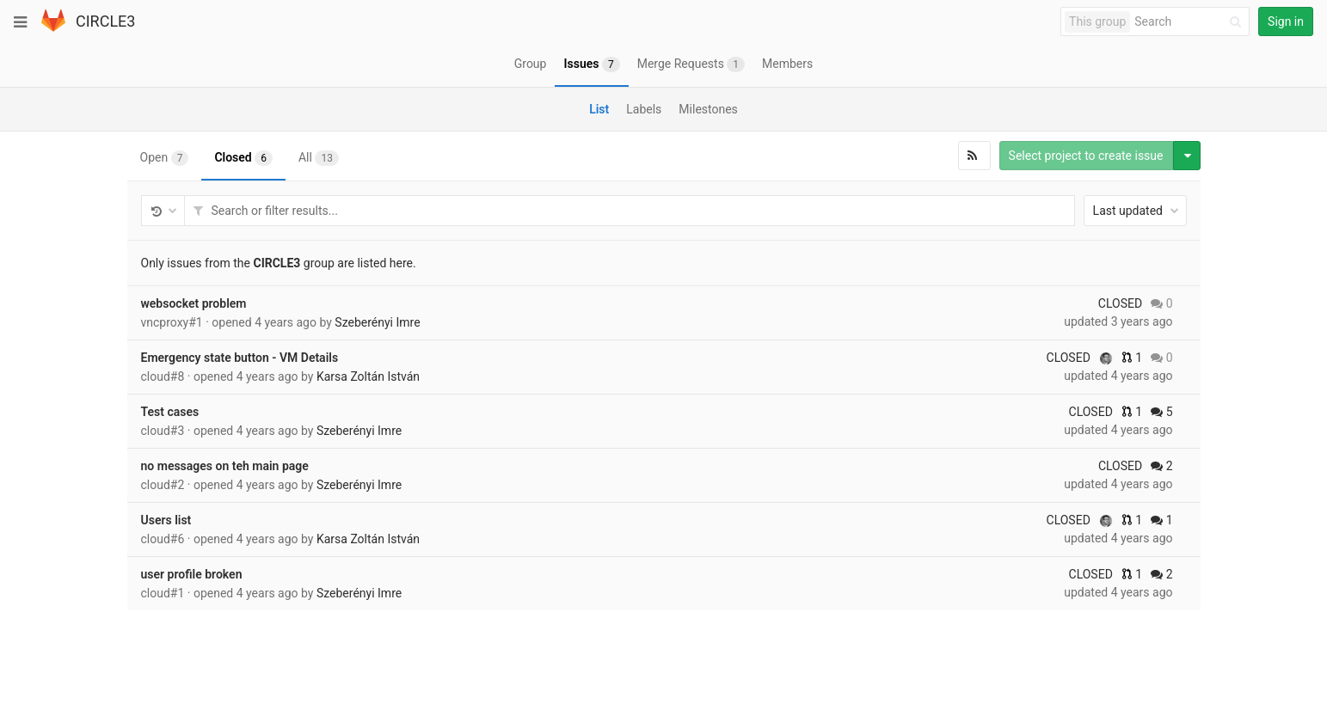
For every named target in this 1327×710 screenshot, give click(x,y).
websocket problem (194, 303)
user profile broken (192, 574)
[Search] (1190, 22)
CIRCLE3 (105, 21)
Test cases (170, 412)
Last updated (1136, 210)
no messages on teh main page (225, 466)
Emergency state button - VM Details (240, 357)
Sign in (1286, 21)
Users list (166, 520)
